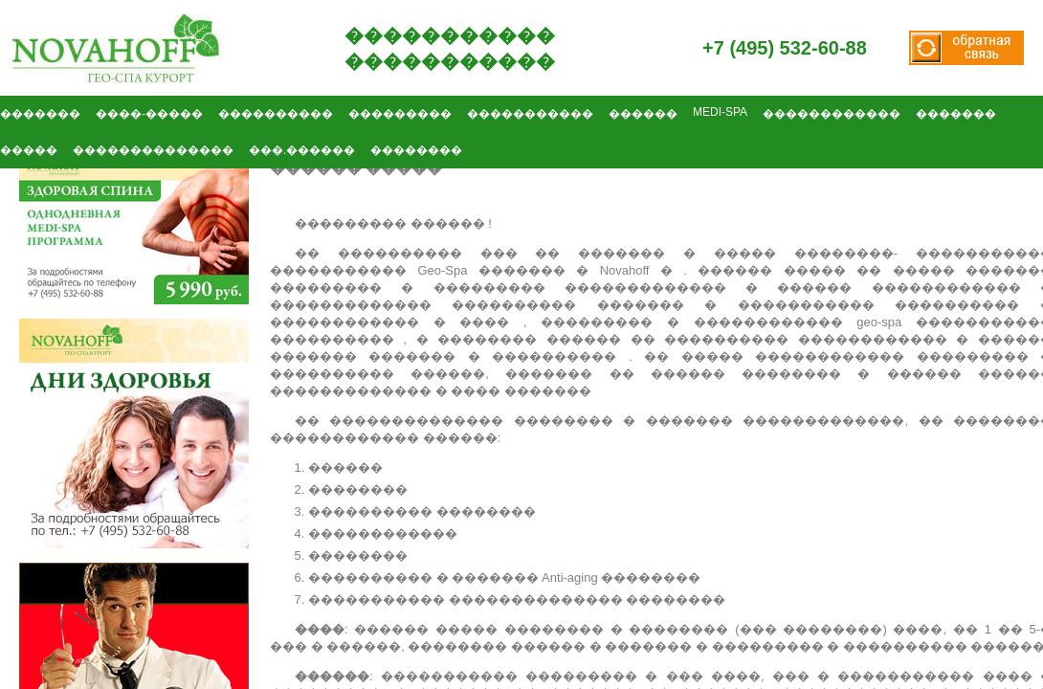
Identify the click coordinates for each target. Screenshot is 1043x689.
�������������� (153, 150)
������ (643, 114)
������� (956, 114)
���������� (275, 114)
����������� (530, 114)
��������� (400, 114)
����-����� (149, 114)
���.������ (302, 150)
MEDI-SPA (720, 112)
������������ (831, 114)
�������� (416, 150)
